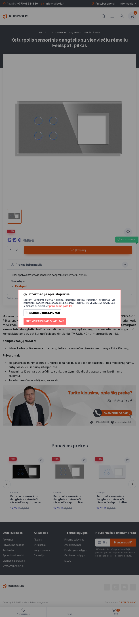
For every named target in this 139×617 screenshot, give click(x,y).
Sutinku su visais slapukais (45, 321)
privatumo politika (60, 306)
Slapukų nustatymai (42, 313)
